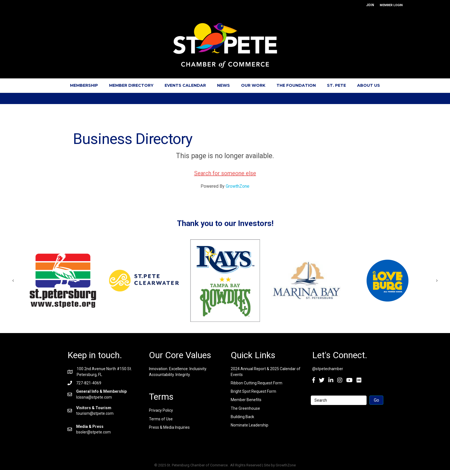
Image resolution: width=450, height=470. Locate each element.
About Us (368, 85)
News (223, 85)
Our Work (253, 85)
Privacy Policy (161, 410)
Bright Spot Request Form (253, 391)
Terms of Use (161, 419)
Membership (84, 85)
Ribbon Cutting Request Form (256, 383)
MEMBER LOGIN (391, 5)
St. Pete (336, 85)
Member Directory (131, 85)
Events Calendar (185, 85)
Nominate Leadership (249, 425)
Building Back (242, 416)
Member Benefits (246, 399)
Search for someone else (225, 173)
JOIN (370, 5)
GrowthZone (237, 186)
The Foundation (296, 85)
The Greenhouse (245, 408)
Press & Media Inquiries (169, 427)
